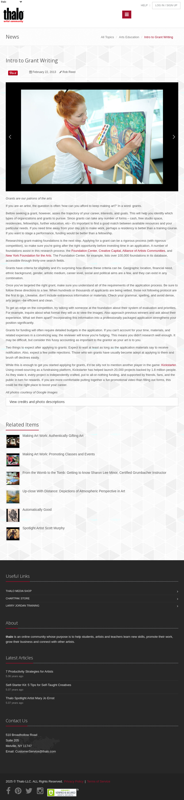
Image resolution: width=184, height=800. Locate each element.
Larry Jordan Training (22, 605)
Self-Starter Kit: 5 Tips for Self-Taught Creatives (38, 685)
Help (144, 5)
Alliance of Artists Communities (143, 251)
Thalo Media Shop (19, 590)
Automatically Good (37, 509)
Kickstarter (168, 365)
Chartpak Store (18, 598)
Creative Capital (110, 251)
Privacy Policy (74, 781)
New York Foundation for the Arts (28, 255)
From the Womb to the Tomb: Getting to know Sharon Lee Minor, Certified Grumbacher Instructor (94, 473)
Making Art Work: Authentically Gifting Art (53, 436)
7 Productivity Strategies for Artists (29, 671)
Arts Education (129, 37)
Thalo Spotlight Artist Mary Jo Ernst (30, 698)
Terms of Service (98, 781)
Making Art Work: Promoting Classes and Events (59, 454)
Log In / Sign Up (166, 5)
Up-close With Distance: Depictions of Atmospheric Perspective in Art (74, 491)
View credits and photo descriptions (37, 401)
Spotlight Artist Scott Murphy (44, 528)
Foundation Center (83, 251)
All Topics (107, 37)
